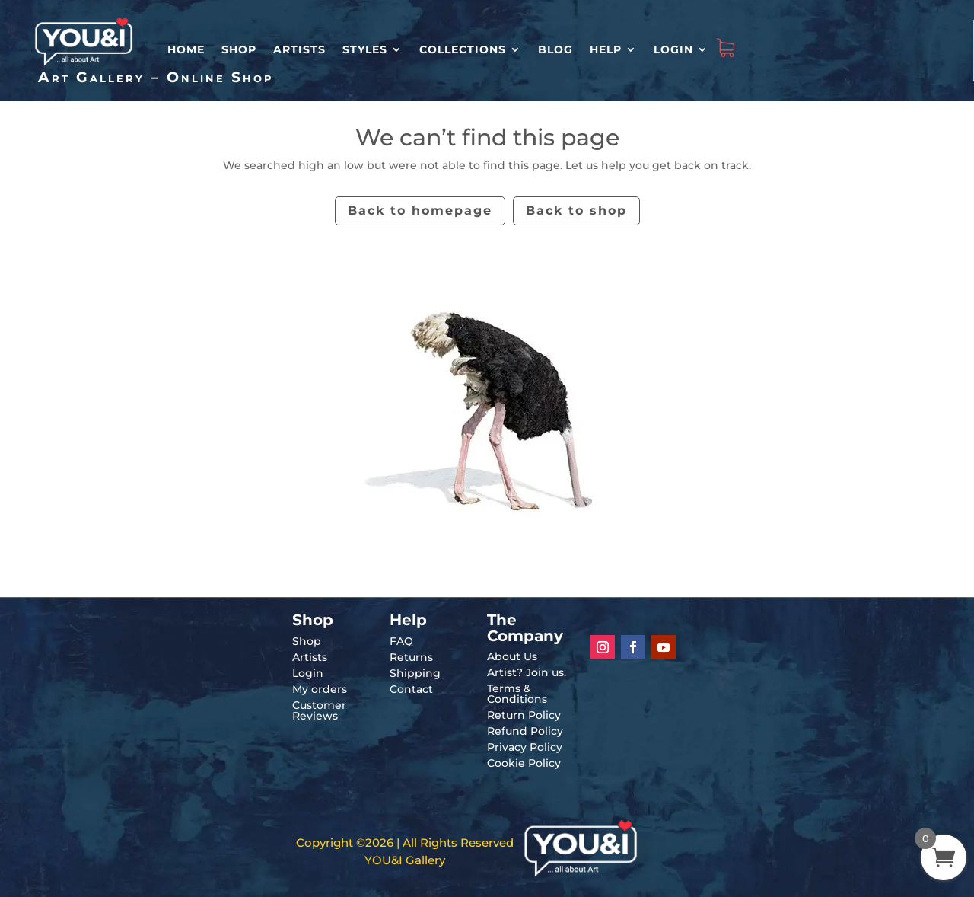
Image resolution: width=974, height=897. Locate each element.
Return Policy (524, 715)
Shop (238, 49)
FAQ (401, 641)
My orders (319, 689)
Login (673, 49)
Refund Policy (525, 731)
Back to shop (576, 210)
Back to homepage (420, 210)
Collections (462, 49)
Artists (299, 49)
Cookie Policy (524, 763)
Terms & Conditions (517, 694)
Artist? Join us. (526, 672)
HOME (186, 49)
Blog (555, 49)
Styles (364, 49)
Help (606, 49)
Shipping (415, 673)
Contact (411, 689)
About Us (512, 656)
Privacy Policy (524, 747)
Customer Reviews (319, 710)
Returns (411, 657)
